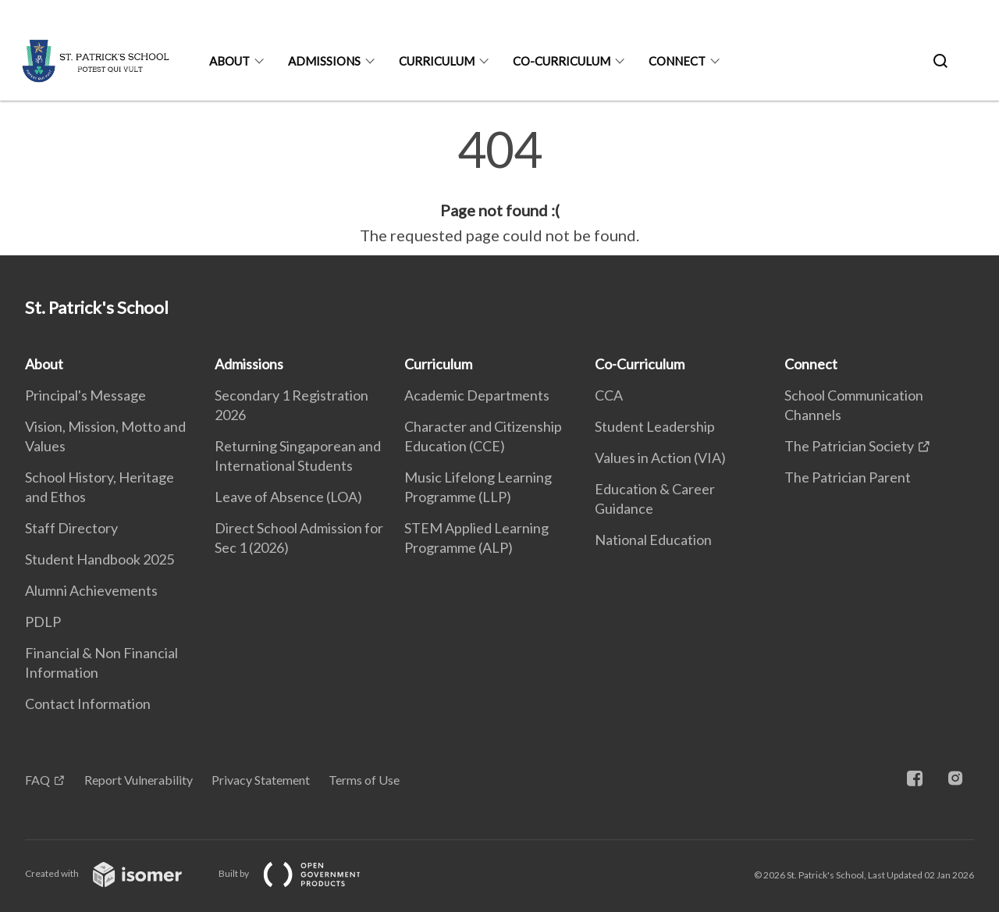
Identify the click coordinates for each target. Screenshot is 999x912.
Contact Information (88, 703)
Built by (302, 873)
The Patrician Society (849, 445)
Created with (116, 873)
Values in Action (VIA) (660, 457)
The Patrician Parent (847, 477)
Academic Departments (476, 395)
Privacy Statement (261, 779)
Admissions (324, 61)
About (229, 61)
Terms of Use (364, 779)
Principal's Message (85, 395)
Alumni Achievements (91, 590)
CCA (609, 395)
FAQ (37, 779)
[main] (499, 186)
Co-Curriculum (561, 61)
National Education (653, 539)
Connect (677, 61)
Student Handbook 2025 (99, 559)
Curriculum (437, 61)
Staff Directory (71, 527)
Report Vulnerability (138, 779)
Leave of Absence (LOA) (288, 496)
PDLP (43, 621)
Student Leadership (655, 426)
